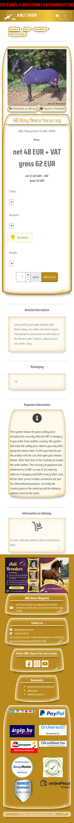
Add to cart (50, 277)
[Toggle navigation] (65, 16)
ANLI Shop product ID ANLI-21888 (37, 131)
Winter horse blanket (17, 34)
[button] (11, 77)
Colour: (13, 191)
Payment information (52, 108)
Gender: (13, 252)
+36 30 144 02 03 (19, 633)
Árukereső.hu (52, 733)
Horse (26, 29)
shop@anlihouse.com (22, 630)
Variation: (14, 215)
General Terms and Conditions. (40, 687)
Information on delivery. (23, 108)
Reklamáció (32, 691)
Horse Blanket (40, 29)
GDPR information (35, 694)
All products (14, 29)
